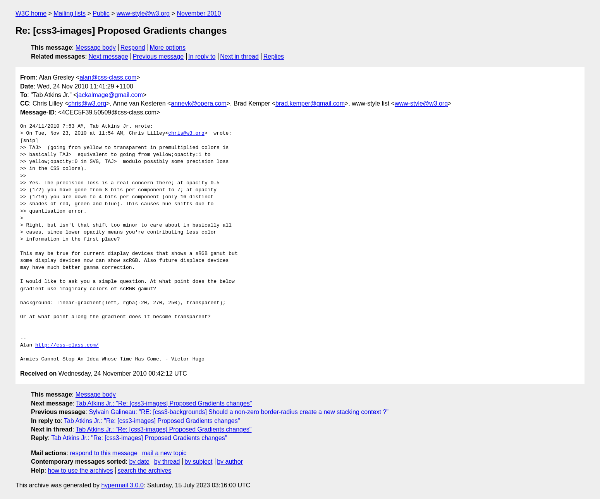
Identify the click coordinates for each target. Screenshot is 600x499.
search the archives (145, 470)
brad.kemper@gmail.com (310, 103)
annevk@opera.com (198, 103)
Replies (273, 56)
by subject (198, 461)
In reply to (201, 56)
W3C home (30, 13)
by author (230, 461)
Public (101, 13)
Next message (108, 56)
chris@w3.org (87, 103)
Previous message (158, 56)
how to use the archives (80, 470)
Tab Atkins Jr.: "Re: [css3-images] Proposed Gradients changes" (164, 403)
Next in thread (239, 56)
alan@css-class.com (107, 77)
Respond (132, 47)
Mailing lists (69, 13)
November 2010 (199, 13)
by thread (167, 461)
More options (168, 47)
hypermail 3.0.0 (122, 485)
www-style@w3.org (143, 13)
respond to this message (103, 453)
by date (139, 461)
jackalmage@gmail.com (110, 95)
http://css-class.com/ (67, 345)
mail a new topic (164, 453)
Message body (96, 47)
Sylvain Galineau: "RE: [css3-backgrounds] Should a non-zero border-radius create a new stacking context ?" (239, 412)
